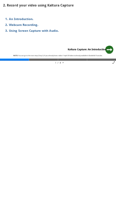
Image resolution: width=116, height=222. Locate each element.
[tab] (14, 60)
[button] (63, 62)
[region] (58, 32)
